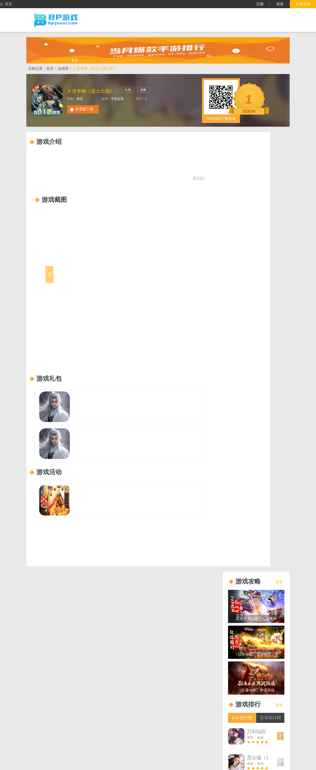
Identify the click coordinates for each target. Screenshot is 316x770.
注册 (260, 4)
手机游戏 (117, 99)
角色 (80, 99)
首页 (6, 4)
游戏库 (63, 69)
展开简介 (199, 178)
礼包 (128, 90)
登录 (280, 4)
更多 (279, 582)
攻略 (143, 90)
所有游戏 (303, 4)
